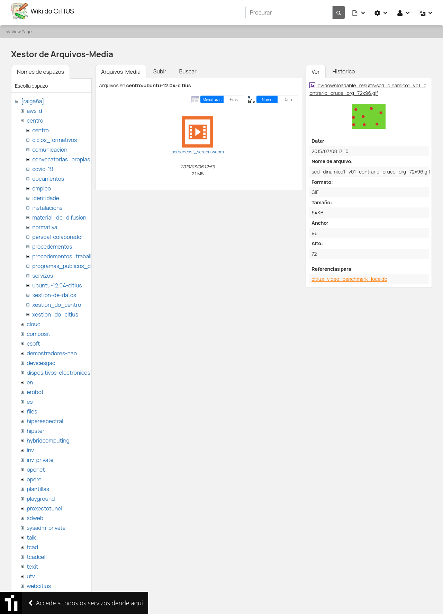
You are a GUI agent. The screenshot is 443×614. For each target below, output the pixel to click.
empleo (41, 185)
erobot (35, 389)
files (32, 408)
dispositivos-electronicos (58, 370)
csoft (33, 341)
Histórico (344, 68)
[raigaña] (32, 98)
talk (31, 535)
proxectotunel (44, 505)
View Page (21, 29)
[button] (359, 11)
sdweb (35, 515)
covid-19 (42, 166)
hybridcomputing (48, 438)
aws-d (34, 108)
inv (30, 447)
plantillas (38, 486)
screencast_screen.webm (198, 149)
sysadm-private (46, 525)
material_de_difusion (59, 215)
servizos (42, 273)
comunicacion (49, 147)
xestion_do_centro (56, 302)
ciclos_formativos (54, 137)
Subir (159, 68)
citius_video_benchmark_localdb (349, 276)
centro (35, 118)
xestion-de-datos (54, 292)
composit (38, 331)
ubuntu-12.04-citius (57, 282)
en (30, 379)
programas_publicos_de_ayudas (74, 263)
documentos (48, 176)
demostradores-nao (52, 350)
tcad (32, 544)
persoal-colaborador (57, 234)
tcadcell (36, 554)
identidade (45, 195)
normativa (44, 224)
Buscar (187, 68)
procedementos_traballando (68, 253)
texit (32, 564)
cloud (33, 321)
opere (34, 476)
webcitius (39, 583)
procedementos (52, 244)
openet (36, 467)
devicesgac (41, 360)
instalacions (47, 205)
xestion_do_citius (55, 311)
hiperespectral (45, 418)
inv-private (40, 457)
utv (31, 573)
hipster (35, 428)
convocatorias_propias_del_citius (75, 156)
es (30, 399)
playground (41, 496)
